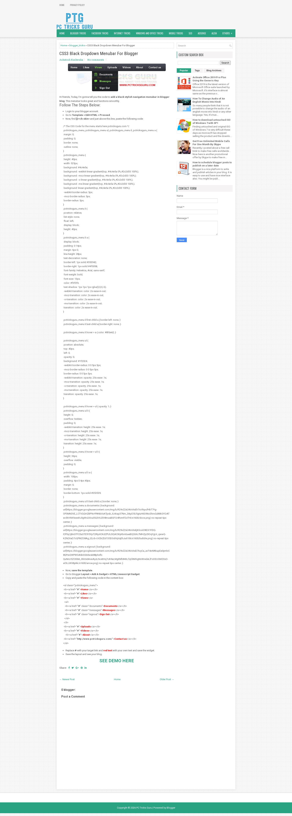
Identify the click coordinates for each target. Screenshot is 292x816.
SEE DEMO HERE (116, 660)
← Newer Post (67, 679)
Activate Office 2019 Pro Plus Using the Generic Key (209, 79)
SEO (190, 33)
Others (228, 32)
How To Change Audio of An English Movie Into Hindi (209, 100)
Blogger (171, 807)
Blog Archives (214, 70)
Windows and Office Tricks (149, 33)
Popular (184, 70)
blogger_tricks (77, 45)
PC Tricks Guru (144, 807)
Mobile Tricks (176, 33)
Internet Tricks (122, 33)
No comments (95, 59)
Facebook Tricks (100, 33)
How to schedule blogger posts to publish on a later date (212, 164)
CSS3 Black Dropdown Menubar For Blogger (98, 53)
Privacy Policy (77, 5)
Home (61, 5)
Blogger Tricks (78, 33)
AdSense (202, 33)
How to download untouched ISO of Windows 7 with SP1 (211, 121)
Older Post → (167, 679)
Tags (197, 70)
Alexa (214, 33)
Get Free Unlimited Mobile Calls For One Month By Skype (211, 143)
